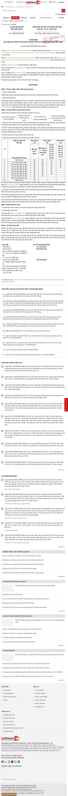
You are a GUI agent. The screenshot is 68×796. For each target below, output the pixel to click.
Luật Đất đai (28, 793)
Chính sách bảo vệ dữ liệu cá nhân (13, 728)
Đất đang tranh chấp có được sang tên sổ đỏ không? (18, 603)
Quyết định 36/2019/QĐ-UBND (45, 280)
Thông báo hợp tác (8, 731)
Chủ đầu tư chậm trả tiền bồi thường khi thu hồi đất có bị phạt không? (23, 573)
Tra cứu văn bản (39, 690)
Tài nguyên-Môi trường (11, 530)
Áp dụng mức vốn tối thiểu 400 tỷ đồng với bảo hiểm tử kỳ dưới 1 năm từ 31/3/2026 (28, 676)
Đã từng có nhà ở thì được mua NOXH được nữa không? (20, 568)
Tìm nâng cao (60, 14)
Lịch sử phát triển (8, 693)
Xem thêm (61, 469)
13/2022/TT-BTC (20, 73)
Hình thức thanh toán (9, 718)
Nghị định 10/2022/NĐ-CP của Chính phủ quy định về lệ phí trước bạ (28, 331)
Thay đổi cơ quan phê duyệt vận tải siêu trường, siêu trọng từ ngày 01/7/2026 (26, 668)
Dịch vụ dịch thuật (40, 700)
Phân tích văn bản (40, 693)
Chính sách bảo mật (9, 724)
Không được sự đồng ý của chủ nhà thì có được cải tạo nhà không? (23, 560)
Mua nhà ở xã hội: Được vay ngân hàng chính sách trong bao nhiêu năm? (25, 607)
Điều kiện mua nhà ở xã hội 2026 (12, 594)
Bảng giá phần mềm (9, 715)
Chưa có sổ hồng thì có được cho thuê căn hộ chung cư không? (22, 556)
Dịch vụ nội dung (40, 703)
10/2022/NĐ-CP (21, 68)
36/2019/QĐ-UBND (19, 213)
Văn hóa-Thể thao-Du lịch (19, 518)
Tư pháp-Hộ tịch (16, 503)
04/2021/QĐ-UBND (13, 184)
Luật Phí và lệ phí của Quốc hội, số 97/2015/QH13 (22, 349)
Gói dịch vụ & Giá (41, 2)
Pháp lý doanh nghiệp (41, 696)
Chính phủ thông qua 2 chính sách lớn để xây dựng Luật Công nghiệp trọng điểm (39, 654)
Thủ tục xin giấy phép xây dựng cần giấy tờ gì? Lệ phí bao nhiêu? (22, 629)
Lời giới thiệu (6, 690)
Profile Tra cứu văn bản (9, 696)
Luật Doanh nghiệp (18, 793)
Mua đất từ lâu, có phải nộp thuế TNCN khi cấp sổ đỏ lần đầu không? (23, 564)
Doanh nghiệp (16, 489)
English (52, 2)
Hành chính (8, 489)
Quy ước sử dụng (8, 721)
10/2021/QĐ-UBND (19, 218)
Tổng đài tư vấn (39, 706)
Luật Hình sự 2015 (38, 793)
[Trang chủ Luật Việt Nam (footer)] (33, 738)
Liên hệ (5, 700)
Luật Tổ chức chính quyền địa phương (19, 50)
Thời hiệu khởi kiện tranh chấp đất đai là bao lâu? (17, 637)
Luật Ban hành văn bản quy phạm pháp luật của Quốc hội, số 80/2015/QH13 (30, 354)
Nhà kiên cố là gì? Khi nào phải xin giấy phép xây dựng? (19, 633)
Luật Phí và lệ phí (12, 65)
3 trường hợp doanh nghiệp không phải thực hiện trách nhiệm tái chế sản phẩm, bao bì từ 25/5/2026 (32, 672)
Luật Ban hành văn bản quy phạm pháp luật (21, 57)
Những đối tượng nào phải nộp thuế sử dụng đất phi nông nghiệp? (35, 585)
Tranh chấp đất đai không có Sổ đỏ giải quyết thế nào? (19, 642)
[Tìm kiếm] (63, 10)
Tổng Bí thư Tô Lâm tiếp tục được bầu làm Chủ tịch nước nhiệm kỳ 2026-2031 (26, 663)
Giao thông (26, 542)
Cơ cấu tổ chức (9, 542)
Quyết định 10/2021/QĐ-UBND (24, 280)
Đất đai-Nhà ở (18, 542)
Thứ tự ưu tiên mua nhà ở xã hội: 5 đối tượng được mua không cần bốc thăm (26, 599)
